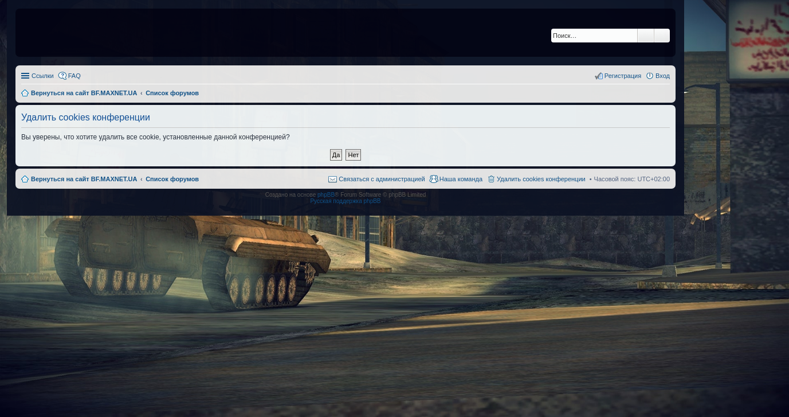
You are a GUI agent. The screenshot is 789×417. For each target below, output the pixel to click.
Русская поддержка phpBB (345, 201)
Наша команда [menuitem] (460, 179)
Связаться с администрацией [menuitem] (382, 179)
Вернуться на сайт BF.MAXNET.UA (84, 179)
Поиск (645, 35)
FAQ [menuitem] (74, 75)
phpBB (326, 195)
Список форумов (172, 179)
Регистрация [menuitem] (622, 75)
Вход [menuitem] (662, 75)
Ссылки (43, 75)
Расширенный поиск (662, 35)
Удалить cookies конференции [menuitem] (541, 179)
